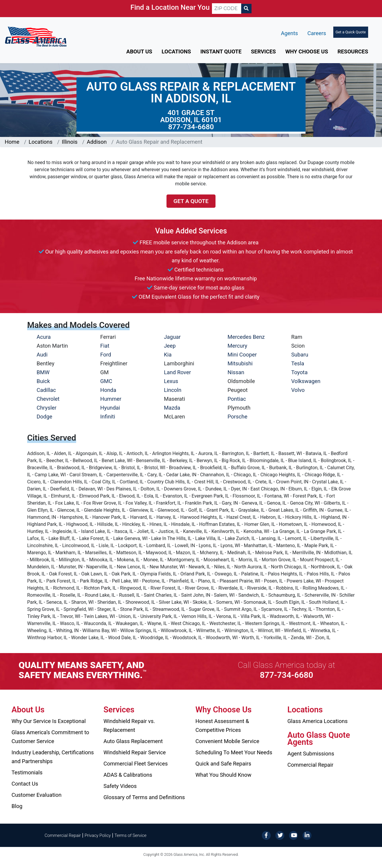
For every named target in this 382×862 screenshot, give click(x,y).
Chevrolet (48, 399)
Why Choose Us (306, 51)
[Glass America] (36, 36)
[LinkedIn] (307, 835)
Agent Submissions (311, 753)
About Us (139, 51)
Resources (352, 51)
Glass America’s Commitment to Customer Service (50, 736)
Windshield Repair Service (135, 752)
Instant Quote (220, 51)
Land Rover (177, 372)
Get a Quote (191, 201)
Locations (176, 51)
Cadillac (46, 390)
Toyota (299, 372)
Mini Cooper (242, 354)
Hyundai (110, 408)
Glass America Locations (318, 721)
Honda (108, 390)
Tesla (297, 363)
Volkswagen (305, 381)
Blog (17, 806)
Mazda (172, 408)
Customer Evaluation (36, 795)
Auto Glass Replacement (133, 741)
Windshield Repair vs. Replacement (129, 725)
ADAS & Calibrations (128, 775)
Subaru (299, 354)
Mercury (237, 346)
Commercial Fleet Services (136, 763)
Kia (168, 354)
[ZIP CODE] (226, 8)
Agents (289, 33)
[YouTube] (293, 835)
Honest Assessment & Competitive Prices (222, 725)
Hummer (111, 399)
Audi (42, 354)
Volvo (298, 390)
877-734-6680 (191, 127)
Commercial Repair (311, 765)
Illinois (69, 142)
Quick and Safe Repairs (223, 763)
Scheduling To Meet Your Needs (233, 752)
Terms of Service (130, 835)
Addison (97, 142)
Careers (316, 33)
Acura (44, 337)
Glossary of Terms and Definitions (144, 797)
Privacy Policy (98, 835)
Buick (43, 381)
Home (12, 142)
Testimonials (27, 772)
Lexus (171, 381)
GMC (106, 381)
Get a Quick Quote (351, 32)
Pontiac (237, 399)
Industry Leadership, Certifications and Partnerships (53, 756)
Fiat (105, 346)
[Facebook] (266, 835)
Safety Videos (120, 786)
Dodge (44, 416)
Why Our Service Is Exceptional (49, 721)
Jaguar (172, 337)
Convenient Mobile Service (227, 741)
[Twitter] (279, 835)
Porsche (237, 416)
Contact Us (25, 784)
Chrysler (46, 408)
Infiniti (107, 416)
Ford (105, 354)
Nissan (236, 372)
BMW (43, 372)
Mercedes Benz (246, 337)
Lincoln (172, 390)
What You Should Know (223, 775)
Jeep (170, 346)
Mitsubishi (240, 363)
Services (263, 51)
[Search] (246, 8)
